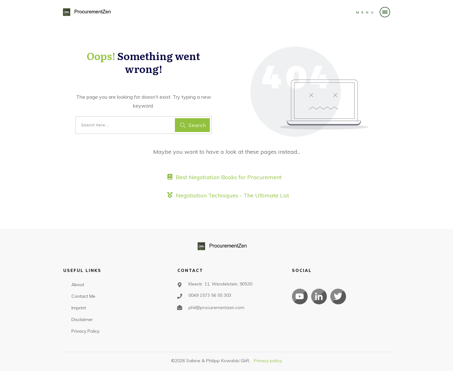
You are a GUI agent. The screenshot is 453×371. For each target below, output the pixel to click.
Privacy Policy (85, 331)
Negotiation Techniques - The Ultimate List (232, 195)
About (77, 284)
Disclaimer (82, 319)
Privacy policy (268, 360)
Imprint (78, 308)
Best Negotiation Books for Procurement (229, 177)
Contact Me (83, 296)
